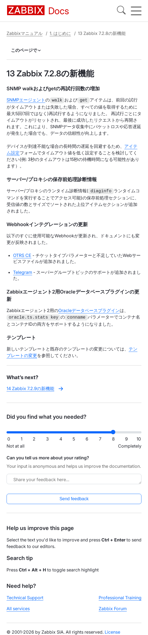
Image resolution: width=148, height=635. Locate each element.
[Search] (121, 11)
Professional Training (120, 596)
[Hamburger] (136, 11)
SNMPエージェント (26, 100)
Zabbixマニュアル (25, 33)
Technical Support (25, 596)
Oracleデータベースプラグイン (89, 309)
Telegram (22, 271)
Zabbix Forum (113, 607)
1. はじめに (60, 33)
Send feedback (74, 497)
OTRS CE (22, 254)
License (112, 630)
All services (18, 607)
